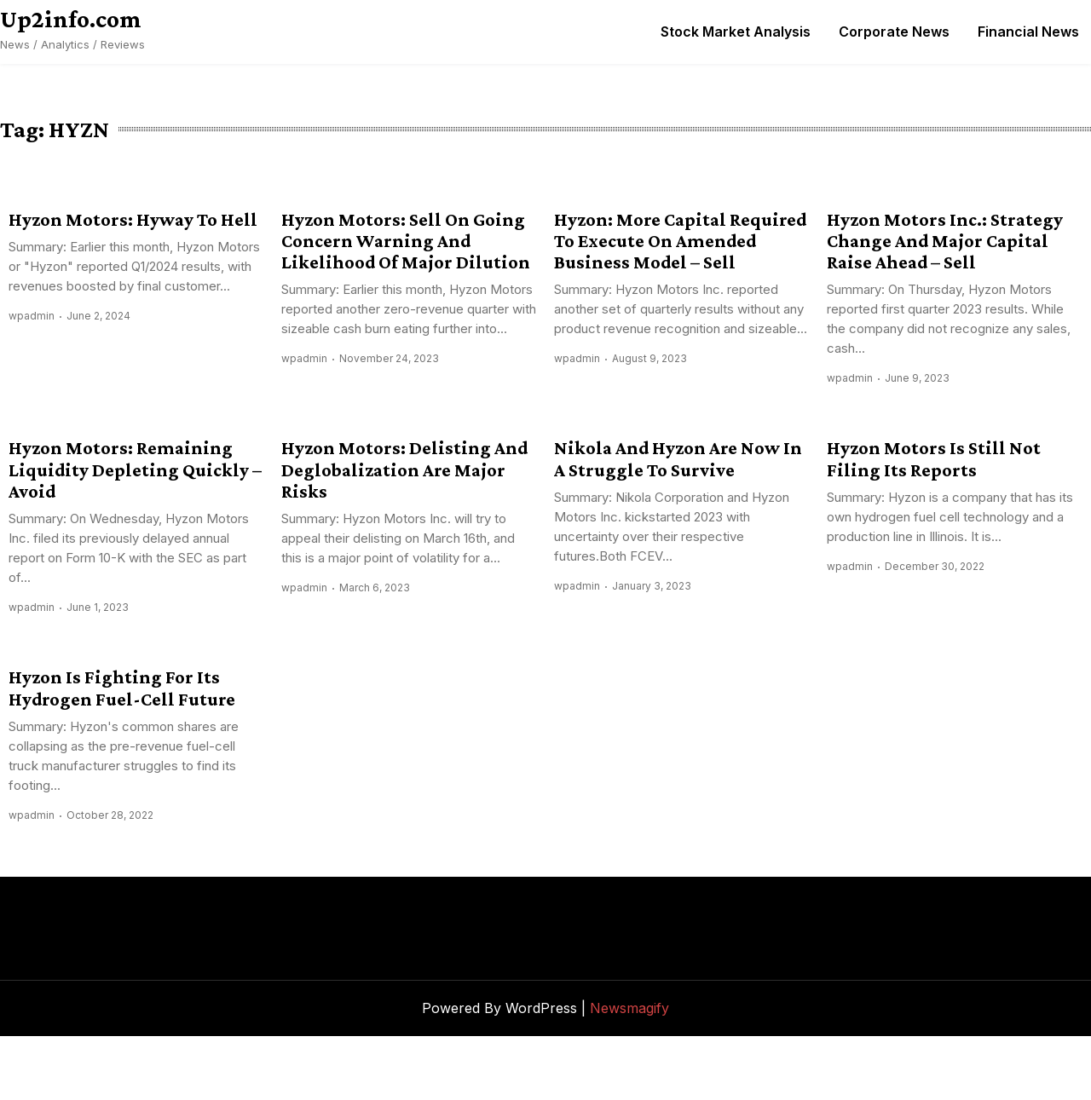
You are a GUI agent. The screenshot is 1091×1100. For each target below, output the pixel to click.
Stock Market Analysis (736, 31)
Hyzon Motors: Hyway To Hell (133, 219)
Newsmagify (629, 1007)
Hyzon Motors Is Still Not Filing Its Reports (934, 458)
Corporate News (894, 31)
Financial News (1028, 31)
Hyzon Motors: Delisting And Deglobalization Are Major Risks (404, 469)
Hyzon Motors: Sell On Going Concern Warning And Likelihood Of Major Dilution (405, 241)
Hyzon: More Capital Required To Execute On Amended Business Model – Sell (680, 241)
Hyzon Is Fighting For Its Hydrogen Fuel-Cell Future (122, 687)
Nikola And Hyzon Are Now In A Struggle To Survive (678, 458)
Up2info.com (70, 18)
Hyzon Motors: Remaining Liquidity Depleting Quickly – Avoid (135, 469)
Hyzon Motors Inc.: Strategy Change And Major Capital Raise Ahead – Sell (945, 241)
